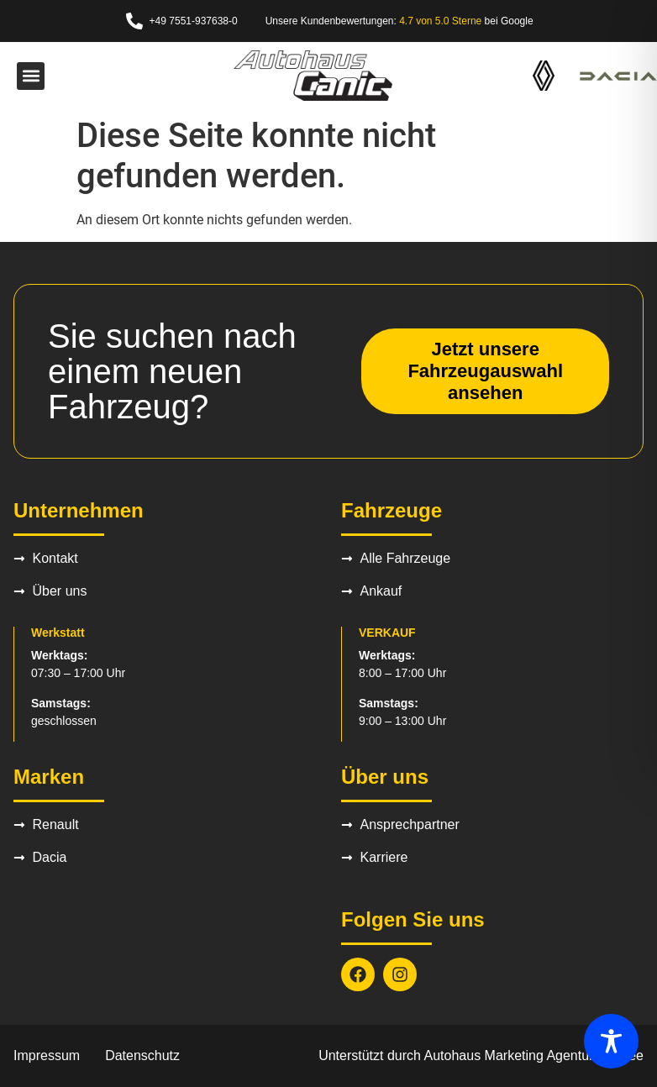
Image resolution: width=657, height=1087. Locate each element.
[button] (31, 76)
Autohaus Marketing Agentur (509, 1055)
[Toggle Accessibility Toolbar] (611, 1041)
